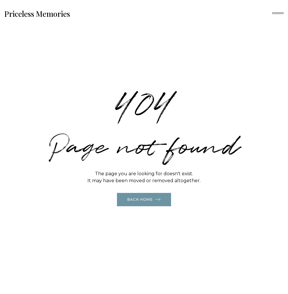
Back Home (144, 199)
